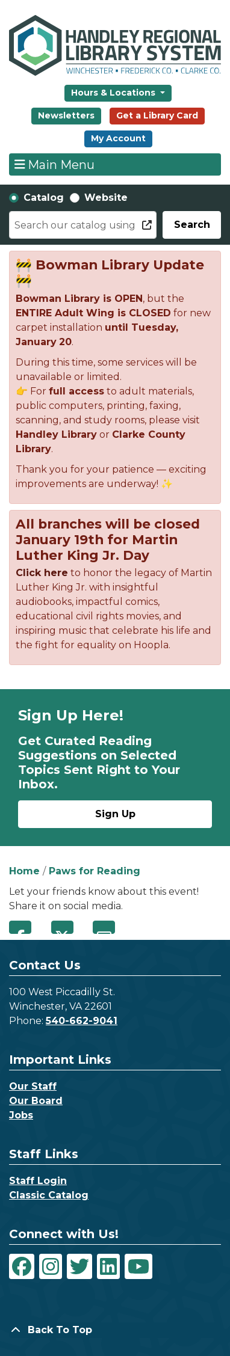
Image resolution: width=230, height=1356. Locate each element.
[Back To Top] (115, 1330)
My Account (118, 138)
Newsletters (66, 115)
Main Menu (54, 164)
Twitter (62, 927)
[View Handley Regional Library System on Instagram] (50, 1266)
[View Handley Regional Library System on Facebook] (21, 1266)
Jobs (21, 1115)
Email (104, 927)
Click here (42, 572)
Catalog (43, 197)
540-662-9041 (81, 1020)
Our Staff (33, 1086)
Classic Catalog (49, 1195)
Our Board (36, 1100)
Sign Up (115, 814)
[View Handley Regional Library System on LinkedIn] (108, 1266)
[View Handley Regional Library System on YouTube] (138, 1266)
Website (106, 197)
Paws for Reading (94, 871)
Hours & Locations (114, 92)
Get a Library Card (157, 115)
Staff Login (38, 1180)
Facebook (20, 927)
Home (24, 871)
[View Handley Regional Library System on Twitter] (79, 1266)
